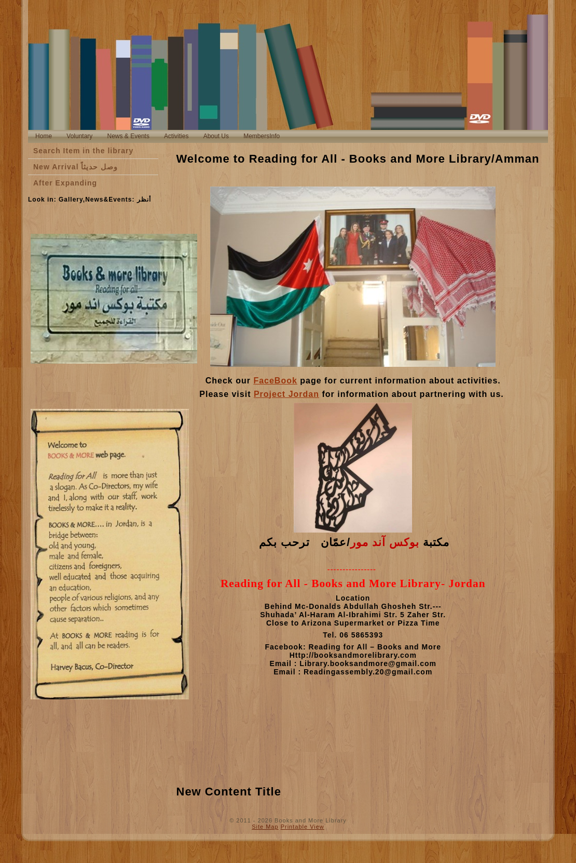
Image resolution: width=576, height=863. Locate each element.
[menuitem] (43, 136)
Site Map (265, 827)
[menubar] (157, 136)
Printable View (302, 827)
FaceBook (275, 380)
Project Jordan (286, 394)
